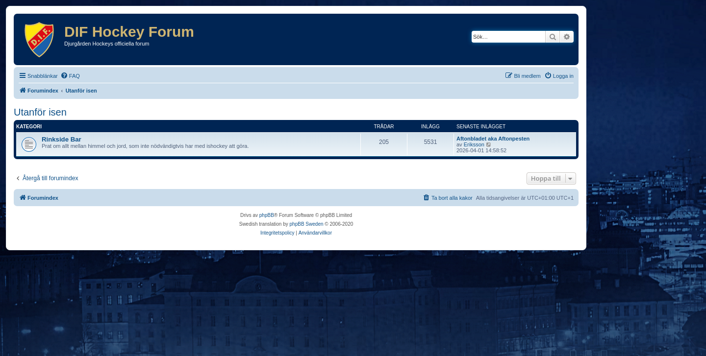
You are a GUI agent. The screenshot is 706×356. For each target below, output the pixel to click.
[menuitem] (70, 76)
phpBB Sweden (307, 224)
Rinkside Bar (61, 139)
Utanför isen (40, 112)
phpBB (266, 215)
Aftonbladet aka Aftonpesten (493, 139)
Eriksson (474, 144)
